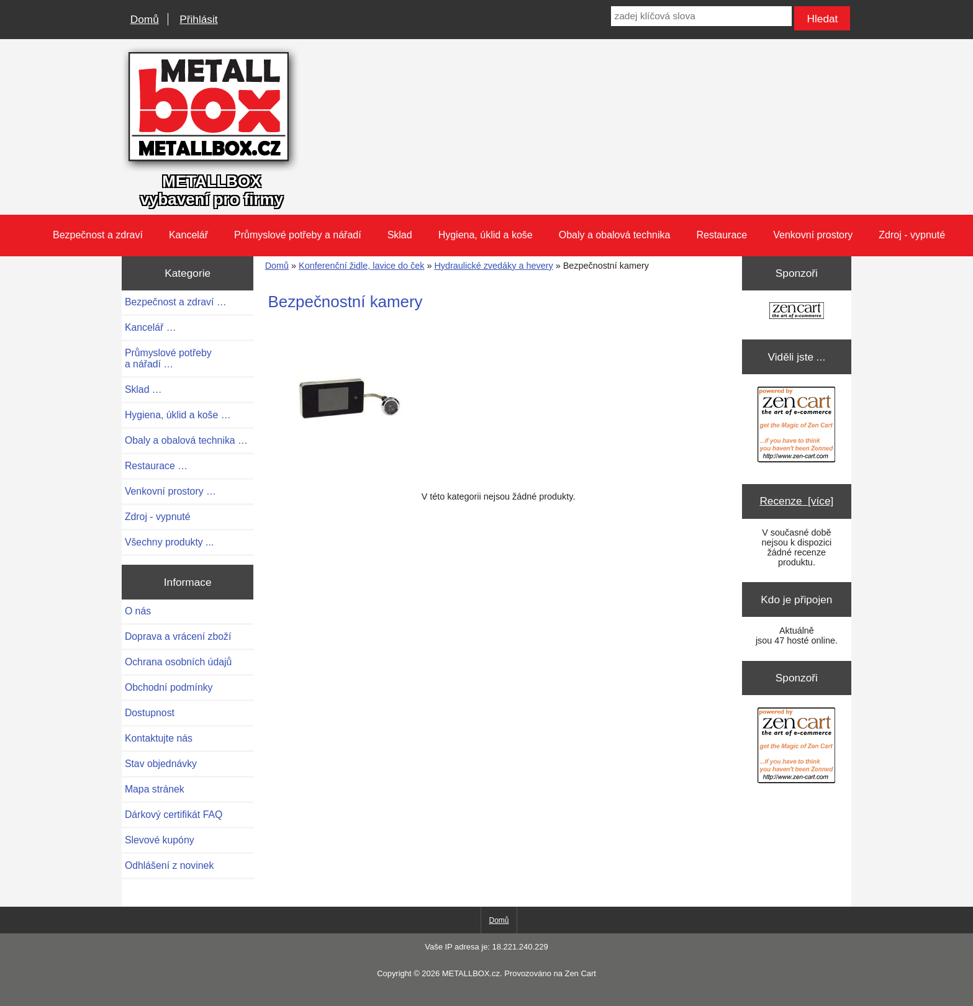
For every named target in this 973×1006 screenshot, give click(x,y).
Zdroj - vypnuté (912, 235)
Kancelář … (150, 327)
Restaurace (721, 235)
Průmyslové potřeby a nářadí (297, 235)
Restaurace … (156, 465)
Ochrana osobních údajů (178, 662)
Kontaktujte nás (158, 738)
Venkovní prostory (813, 235)
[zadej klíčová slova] (701, 16)
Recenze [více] (796, 501)
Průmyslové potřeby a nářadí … (168, 358)
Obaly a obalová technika (615, 235)
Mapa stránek (154, 789)
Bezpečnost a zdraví (98, 235)
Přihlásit (198, 19)
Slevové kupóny (159, 840)
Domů (144, 19)
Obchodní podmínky (169, 687)
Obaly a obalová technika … (186, 440)
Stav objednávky (161, 763)
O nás (138, 611)
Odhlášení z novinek (169, 865)
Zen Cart (579, 973)
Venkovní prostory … (170, 491)
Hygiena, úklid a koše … (178, 415)
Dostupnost (149, 712)
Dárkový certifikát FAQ (173, 814)
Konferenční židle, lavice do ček (361, 266)
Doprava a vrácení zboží (178, 636)
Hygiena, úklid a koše (485, 235)
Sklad (399, 235)
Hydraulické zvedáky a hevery (493, 266)
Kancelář (188, 235)
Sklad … (143, 389)
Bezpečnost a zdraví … (176, 302)
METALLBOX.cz (471, 973)
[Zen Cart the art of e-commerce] (796, 312)
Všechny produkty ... (169, 542)
